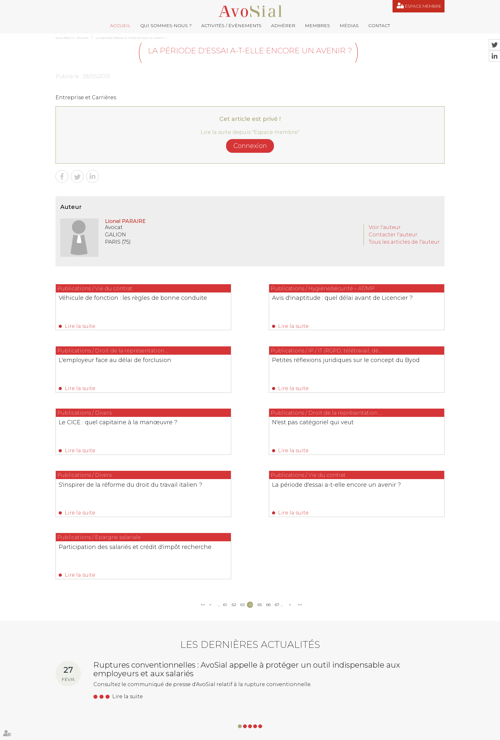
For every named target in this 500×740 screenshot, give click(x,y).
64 (251, 488)
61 (225, 488)
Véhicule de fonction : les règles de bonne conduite (109, 301)
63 (242, 488)
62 (234, 488)
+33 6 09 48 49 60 (382, 694)
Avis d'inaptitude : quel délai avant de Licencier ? (245, 301)
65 (260, 488)
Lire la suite (80, 326)
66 (268, 488)
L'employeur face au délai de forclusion (374, 301)
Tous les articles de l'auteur (404, 242)
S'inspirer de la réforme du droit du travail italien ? (109, 431)
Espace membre (423, 6)
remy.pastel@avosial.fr (278, 662)
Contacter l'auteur (393, 235)
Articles (337, 733)
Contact (379, 25)
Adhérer (283, 25)
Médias (349, 25)
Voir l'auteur (385, 227)
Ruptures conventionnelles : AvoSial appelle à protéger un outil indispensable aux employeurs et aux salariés (246, 553)
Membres (317, 25)
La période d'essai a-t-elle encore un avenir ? (131, 38)
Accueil (120, 25)
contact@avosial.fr (341, 662)
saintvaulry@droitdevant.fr (313, 694)
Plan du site (247, 733)
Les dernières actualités (250, 528)
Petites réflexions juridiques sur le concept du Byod (107, 366)
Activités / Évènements (231, 25)
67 (277, 488)
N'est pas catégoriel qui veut (374, 362)
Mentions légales (277, 733)
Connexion (250, 146)
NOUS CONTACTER (91, 712)
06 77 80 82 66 (84, 671)
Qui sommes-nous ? (166, 25)
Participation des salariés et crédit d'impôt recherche (382, 431)
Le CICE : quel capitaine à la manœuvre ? (236, 366)
